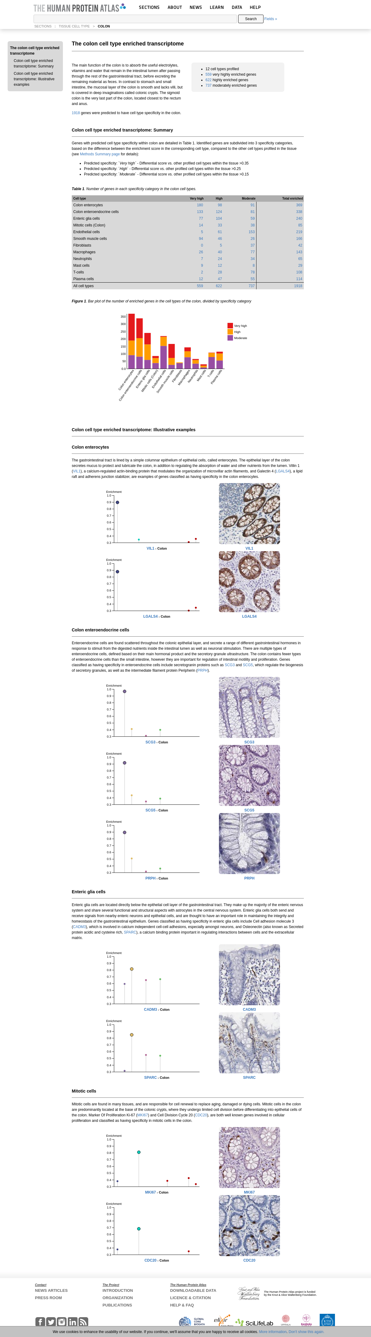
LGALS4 (282, 471)
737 (209, 85)
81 (253, 212)
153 (252, 232)
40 (220, 252)
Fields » (270, 19)
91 (253, 205)
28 (220, 272)
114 (299, 279)
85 (300, 225)
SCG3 (230, 665)
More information (273, 1332)
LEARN (217, 7)
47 (220, 279)
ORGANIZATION (118, 1297)
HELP (255, 7)
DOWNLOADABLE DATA (193, 1290)
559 (209, 74)
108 (299, 272)
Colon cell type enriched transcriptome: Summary (34, 63)
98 (220, 205)
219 (299, 232)
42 (300, 245)
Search (251, 19)
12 (220, 265)
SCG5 (248, 665)
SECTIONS (149, 7)
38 (253, 225)
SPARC (130, 932)
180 (200, 205)
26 (253, 239)
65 (300, 259)
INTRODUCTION (118, 1290)
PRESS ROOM (48, 1297)
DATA (237, 7)
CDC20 (201, 1115)
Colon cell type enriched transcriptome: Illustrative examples (34, 79)
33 (220, 225)
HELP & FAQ (182, 1305)
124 (219, 212)
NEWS (196, 7)
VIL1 (77, 471)
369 (299, 205)
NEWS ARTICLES (51, 1290)
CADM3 (79, 927)
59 (253, 218)
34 (253, 259)
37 (253, 245)
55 (253, 279)
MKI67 (142, 1115)
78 (253, 272)
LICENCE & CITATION (190, 1297)
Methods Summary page (100, 154)
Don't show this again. (306, 1332)
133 (200, 212)
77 (201, 218)
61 (220, 232)
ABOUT (175, 7)
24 (220, 259)
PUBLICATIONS (117, 1305)
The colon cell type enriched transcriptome (34, 51)
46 (220, 239)
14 (201, 225)
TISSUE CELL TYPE (74, 26)
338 (299, 212)
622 (209, 80)
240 (299, 218)
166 (299, 239)
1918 (76, 113)
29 (300, 265)
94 (201, 239)
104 (219, 218)
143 (299, 252)
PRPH (203, 670)
